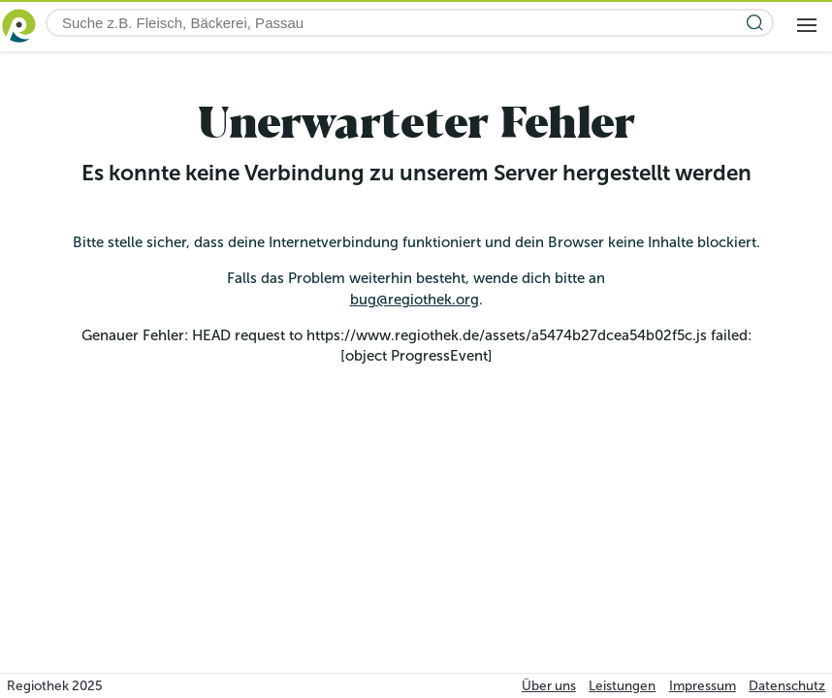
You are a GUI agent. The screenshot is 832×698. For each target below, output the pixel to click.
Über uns (549, 686)
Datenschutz (787, 686)
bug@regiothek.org (414, 299)
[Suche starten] (755, 23)
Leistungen (622, 686)
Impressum (702, 686)
